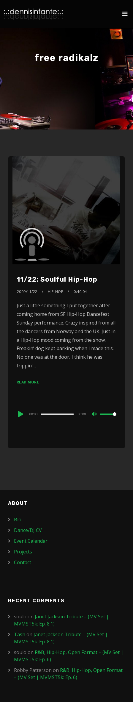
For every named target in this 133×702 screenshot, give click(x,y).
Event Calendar (31, 541)
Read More (28, 382)
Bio (17, 519)
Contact (22, 562)
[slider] (57, 414)
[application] (66, 414)
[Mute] (95, 414)
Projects (23, 551)
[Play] (20, 414)
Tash (19, 634)
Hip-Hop (56, 291)
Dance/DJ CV (28, 530)
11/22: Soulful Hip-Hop (57, 279)
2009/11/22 (27, 291)
